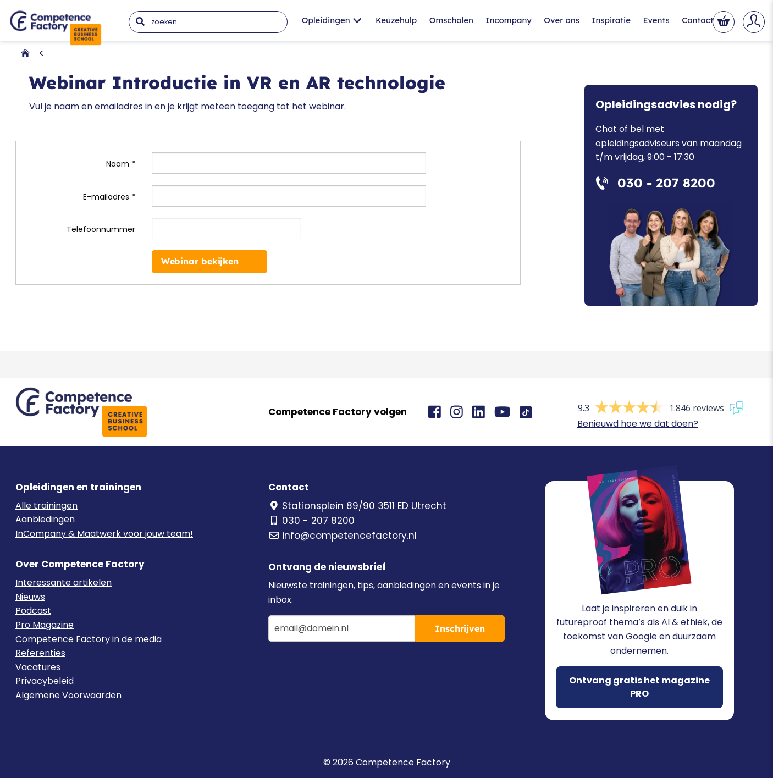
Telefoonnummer (101, 229)
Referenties (40, 653)
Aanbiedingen (45, 519)
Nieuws (30, 597)
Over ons (561, 20)
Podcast (33, 610)
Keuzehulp (396, 20)
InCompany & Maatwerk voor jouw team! (104, 533)
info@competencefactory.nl (342, 535)
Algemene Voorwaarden (68, 695)
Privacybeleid (44, 681)
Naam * (120, 163)
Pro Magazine (44, 625)
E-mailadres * (109, 196)
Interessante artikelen (63, 582)
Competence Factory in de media (88, 639)
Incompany (508, 20)
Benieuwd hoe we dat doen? (637, 423)
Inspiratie (611, 20)
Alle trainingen (46, 505)
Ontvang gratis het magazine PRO (639, 687)
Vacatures (37, 667)
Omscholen (451, 20)
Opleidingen (331, 20)
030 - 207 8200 (311, 520)
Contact (697, 20)
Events (656, 20)
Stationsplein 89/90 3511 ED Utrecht (357, 505)
